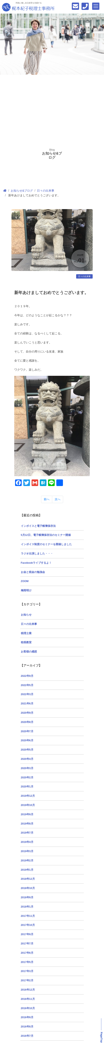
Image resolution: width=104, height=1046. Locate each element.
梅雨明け (26, 590)
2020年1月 (27, 786)
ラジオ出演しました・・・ (37, 553)
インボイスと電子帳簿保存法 (38, 526)
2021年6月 (27, 703)
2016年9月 (27, 1017)
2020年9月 (27, 712)
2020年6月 (27, 740)
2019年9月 (27, 814)
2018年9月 (27, 897)
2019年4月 (27, 842)
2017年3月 (27, 971)
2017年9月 (27, 934)
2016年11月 (28, 999)
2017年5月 (27, 962)
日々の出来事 (45, 190)
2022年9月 (27, 676)
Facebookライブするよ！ (36, 562)
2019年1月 (27, 869)
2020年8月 (27, 722)
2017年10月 (28, 925)
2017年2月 (27, 980)
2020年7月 (27, 731)
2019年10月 (28, 805)
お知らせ (26, 614)
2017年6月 (27, 952)
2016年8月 (27, 1026)
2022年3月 (27, 694)
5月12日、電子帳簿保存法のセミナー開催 (46, 535)
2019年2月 (27, 860)
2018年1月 (27, 906)
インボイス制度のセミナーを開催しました (46, 544)
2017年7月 (27, 943)
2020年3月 (27, 768)
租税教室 (26, 642)
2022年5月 (27, 685)
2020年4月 (27, 759)
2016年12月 (28, 989)
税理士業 (26, 633)
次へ (57, 499)
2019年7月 (27, 832)
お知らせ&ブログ (22, 190)
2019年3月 (27, 851)
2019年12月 (28, 795)
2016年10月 (28, 1008)
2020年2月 (27, 777)
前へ (47, 499)
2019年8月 (27, 823)
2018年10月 (28, 888)
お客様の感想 (29, 651)
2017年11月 (28, 916)
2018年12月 (28, 878)
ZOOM (25, 581)
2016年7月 (27, 1035)
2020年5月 (27, 749)
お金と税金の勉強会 (33, 572)
